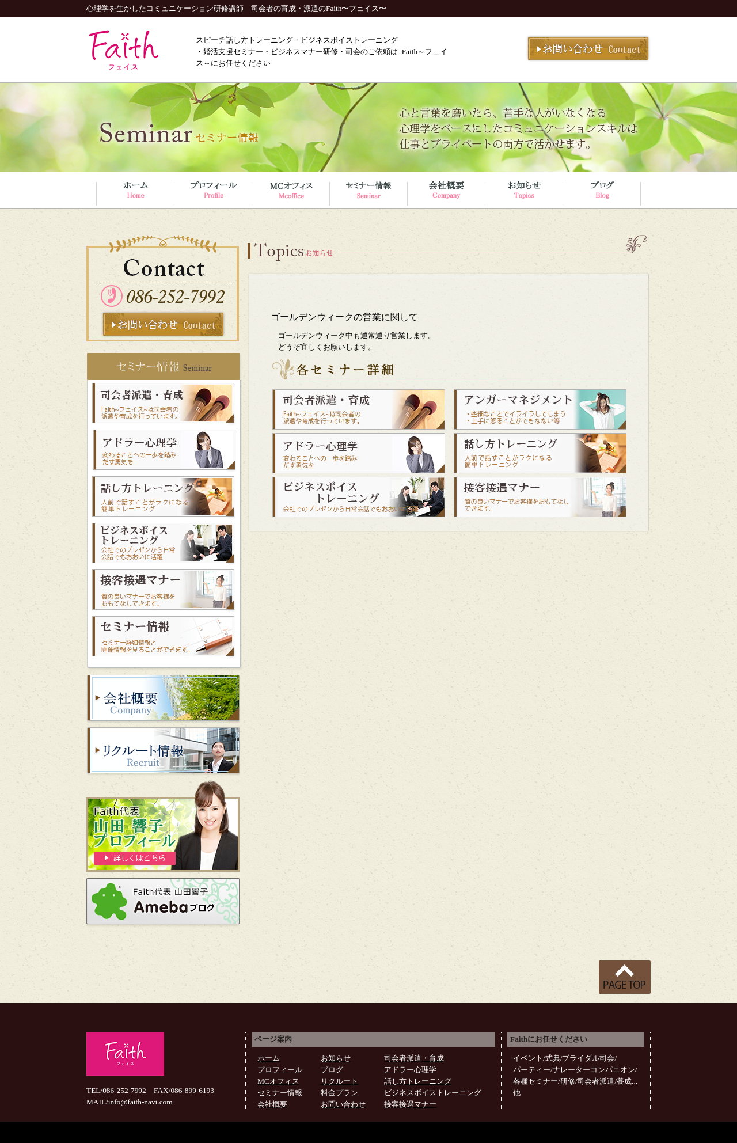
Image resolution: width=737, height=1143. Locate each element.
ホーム (268, 1058)
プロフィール (279, 1069)
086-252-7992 (124, 1090)
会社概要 (272, 1104)
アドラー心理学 (410, 1069)
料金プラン (339, 1092)
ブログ (332, 1069)
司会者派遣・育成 (414, 1058)
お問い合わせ (343, 1104)
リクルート (339, 1081)
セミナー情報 (279, 1092)
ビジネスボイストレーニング (432, 1092)
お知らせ (336, 1058)
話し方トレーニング (417, 1081)
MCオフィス (278, 1081)
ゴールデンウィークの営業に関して (344, 317)
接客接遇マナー (410, 1104)
